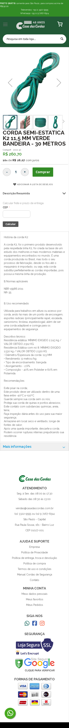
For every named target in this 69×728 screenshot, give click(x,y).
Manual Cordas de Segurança (34, 574)
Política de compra (34, 563)
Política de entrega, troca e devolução (34, 557)
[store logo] (31, 24)
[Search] (62, 39)
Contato (34, 580)
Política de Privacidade (34, 552)
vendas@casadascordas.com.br (35, 508)
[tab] (34, 447)
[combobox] (34, 39)
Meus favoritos (34, 599)
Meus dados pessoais (34, 593)
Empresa (34, 546)
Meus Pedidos (34, 604)
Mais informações (17, 446)
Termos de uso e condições (34, 569)
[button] (10, 82)
